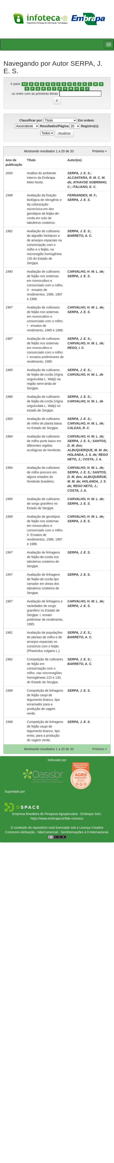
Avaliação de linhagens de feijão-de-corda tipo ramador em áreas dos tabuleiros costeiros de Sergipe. (43, 584)
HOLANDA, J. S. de (82, 454)
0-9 (24, 84)
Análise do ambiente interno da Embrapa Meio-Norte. (41, 177)
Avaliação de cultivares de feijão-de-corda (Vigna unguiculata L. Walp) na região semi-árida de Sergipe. (45, 379)
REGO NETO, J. (85, 486)
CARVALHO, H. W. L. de (85, 271)
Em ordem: (86, 120)
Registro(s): (90, 126)
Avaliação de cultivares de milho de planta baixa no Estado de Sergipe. (44, 423)
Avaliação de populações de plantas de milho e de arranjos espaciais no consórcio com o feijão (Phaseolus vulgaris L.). (44, 642)
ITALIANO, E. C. (84, 187)
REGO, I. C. (76, 348)
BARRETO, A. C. (79, 235)
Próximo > (99, 151)
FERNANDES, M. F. (81, 195)
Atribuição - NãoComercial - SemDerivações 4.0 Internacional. (64, 832)
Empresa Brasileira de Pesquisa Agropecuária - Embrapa (53, 814)
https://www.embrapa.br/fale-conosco (57, 818)
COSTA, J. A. (92, 459)
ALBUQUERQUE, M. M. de (87, 450)
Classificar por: (31, 120)
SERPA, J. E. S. (79, 173)
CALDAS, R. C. (78, 428)
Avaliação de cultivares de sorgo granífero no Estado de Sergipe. (43, 503)
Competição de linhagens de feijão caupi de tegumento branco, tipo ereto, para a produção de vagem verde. (45, 731)
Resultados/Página (54, 126)
